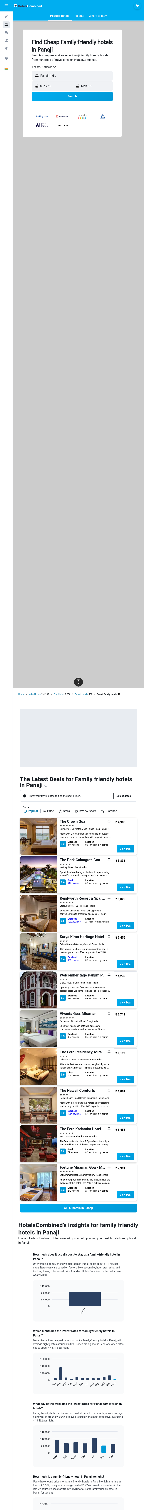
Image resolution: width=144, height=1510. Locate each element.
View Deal (125, 848)
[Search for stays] (6, 24)
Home (21, 694)
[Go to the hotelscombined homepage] (27, 5)
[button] (6, 6)
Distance (109, 811)
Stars (64, 811)
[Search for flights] (6, 17)
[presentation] (46, 785)
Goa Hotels (58, 694)
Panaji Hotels (81, 694)
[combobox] (44, 67)
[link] (78, 1208)
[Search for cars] (6, 32)
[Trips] (6, 58)
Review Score (85, 811)
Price (48, 811)
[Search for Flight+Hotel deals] (6, 40)
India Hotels (35, 694)
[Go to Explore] (6, 48)
